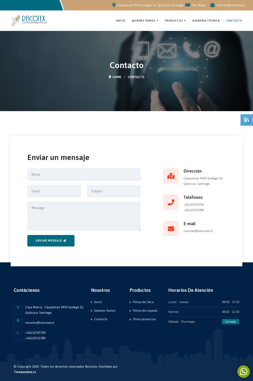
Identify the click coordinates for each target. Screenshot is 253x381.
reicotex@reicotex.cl (230, 5)
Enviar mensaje (51, 240)
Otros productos (144, 319)
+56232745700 (193, 204)
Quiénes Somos (143, 20)
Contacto (234, 20)
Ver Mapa (195, 5)
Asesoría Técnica (206, 20)
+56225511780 (193, 210)
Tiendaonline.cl (25, 372)
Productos (174, 20)
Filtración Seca (143, 302)
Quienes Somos (105, 310)
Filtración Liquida (145, 310)
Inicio (120, 20)
